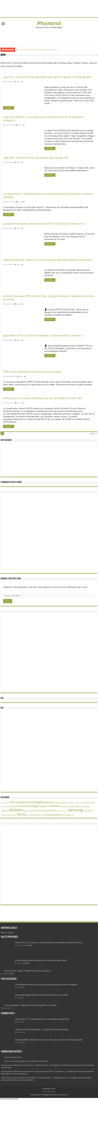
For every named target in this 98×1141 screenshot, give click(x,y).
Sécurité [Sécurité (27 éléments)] (9, 844)
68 (31, 974)
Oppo (17, 81)
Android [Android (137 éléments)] (30, 830)
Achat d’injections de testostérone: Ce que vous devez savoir (41, 989)
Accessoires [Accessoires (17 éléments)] (5, 831)
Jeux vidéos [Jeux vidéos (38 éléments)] (75, 835)
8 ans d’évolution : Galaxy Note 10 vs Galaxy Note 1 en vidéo (30, 1034)
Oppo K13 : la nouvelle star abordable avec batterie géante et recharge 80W (47, 77)
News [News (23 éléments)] (32, 839)
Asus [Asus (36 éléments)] (65, 831)
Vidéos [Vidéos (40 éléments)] (37, 843)
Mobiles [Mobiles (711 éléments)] (16, 838)
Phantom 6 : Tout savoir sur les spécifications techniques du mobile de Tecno (48, 971)
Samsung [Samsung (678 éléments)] (75, 838)
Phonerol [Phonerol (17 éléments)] (64, 839)
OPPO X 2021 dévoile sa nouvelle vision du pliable (32, 380)
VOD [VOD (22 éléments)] (42, 844)
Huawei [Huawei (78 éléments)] (43, 834)
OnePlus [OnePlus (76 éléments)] (52, 839)
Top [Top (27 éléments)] (27, 844)
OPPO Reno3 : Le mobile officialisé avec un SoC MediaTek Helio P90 (42, 416)
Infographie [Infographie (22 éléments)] (63, 835)
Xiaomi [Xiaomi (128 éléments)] (60, 843)
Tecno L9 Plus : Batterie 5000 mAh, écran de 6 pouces (27, 999)
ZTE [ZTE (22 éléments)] (72, 844)
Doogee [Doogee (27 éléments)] (92, 831)
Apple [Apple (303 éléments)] (39, 831)
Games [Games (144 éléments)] (24, 834)
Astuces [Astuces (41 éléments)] (59, 831)
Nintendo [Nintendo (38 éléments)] (38, 839)
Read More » (9, 108)
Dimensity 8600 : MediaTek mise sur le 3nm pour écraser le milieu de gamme (48, 1068)
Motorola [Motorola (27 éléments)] (26, 839)
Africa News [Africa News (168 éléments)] (17, 830)
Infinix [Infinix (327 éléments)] (54, 834)
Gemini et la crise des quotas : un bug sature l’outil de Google (41, 1058)
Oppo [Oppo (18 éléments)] (59, 839)
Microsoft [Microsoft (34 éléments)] (5, 839)
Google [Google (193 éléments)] (33, 834)
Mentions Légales (7, 961)
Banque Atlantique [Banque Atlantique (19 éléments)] (73, 831)
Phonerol (49, 23)
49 (28, 992)
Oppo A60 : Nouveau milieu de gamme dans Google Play (36, 157)
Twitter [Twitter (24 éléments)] (31, 844)
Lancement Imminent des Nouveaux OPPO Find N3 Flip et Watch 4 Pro (44, 232)
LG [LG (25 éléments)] (81, 835)
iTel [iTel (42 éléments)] (69, 835)
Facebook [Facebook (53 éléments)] (15, 835)
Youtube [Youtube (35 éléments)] (67, 843)
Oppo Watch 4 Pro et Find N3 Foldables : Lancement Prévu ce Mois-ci (43, 344)
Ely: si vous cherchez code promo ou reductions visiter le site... (26, 1090)
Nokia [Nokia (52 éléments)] (45, 839)
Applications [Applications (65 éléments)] (50, 831)
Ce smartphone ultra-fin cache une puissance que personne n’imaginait (46, 1013)
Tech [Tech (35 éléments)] (14, 843)
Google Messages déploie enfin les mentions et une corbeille (41, 1023)
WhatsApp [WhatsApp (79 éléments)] (49, 843)
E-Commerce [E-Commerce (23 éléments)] (6, 835)
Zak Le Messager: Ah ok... (13, 1086)
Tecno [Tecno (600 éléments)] (21, 843)
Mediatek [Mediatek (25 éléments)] (86, 835)
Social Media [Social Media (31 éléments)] (88, 839)
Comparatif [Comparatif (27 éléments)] (84, 831)
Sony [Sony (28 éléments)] (3, 844)
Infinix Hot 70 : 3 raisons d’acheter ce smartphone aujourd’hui (36, 50)
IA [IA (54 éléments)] (48, 835)
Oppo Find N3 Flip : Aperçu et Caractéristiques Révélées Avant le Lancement (47, 268)
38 (13, 1002)
